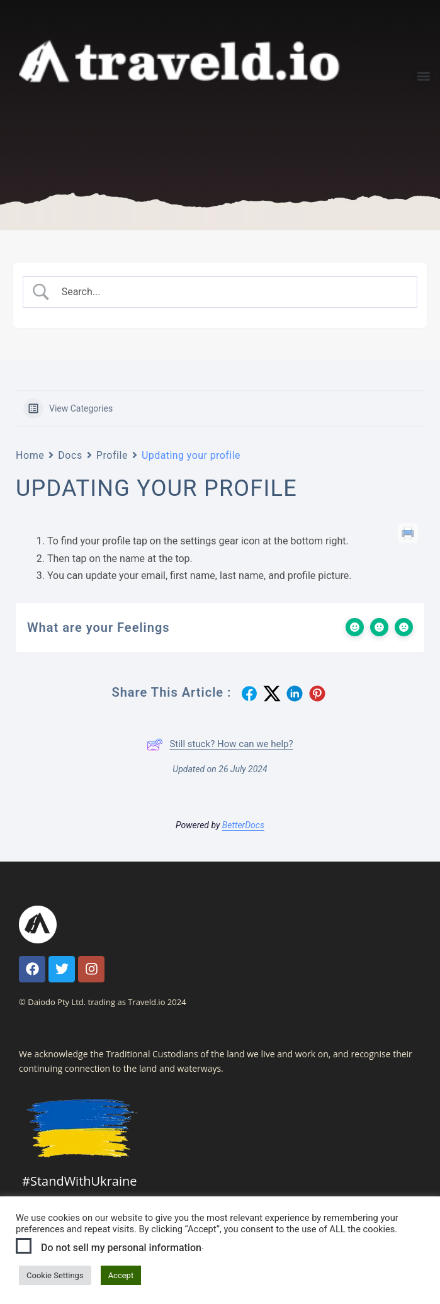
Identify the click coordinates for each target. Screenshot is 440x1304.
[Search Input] (231, 291)
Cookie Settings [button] (55, 1275)
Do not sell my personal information (121, 1248)
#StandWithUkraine (79, 1180)
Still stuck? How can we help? (220, 744)
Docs (70, 455)
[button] (423, 76)
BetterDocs (243, 825)
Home (30, 455)
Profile (112, 455)
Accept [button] (121, 1275)
